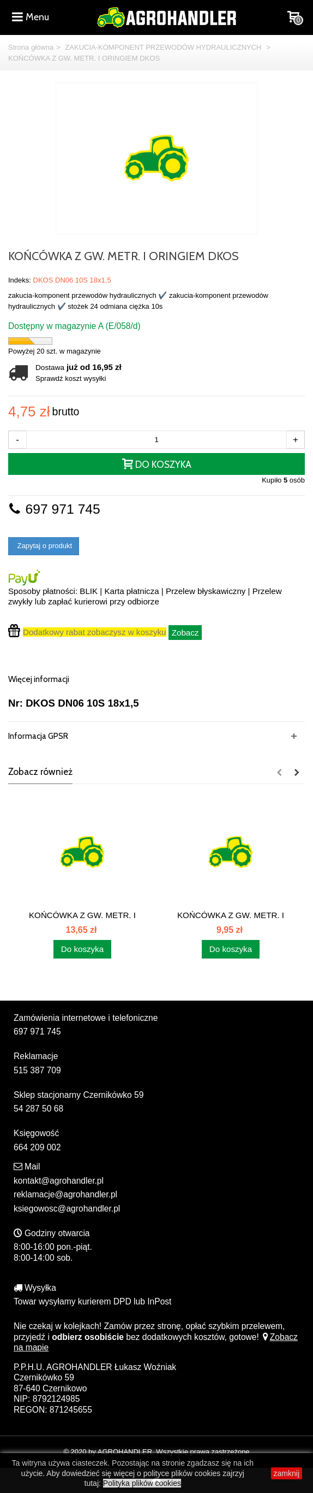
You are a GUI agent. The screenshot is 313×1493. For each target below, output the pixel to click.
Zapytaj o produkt (43, 546)
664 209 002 (37, 1147)
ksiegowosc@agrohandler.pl (67, 1208)
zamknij (286, 1473)
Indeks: (19, 280)
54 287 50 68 (38, 1108)
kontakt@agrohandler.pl (59, 1180)
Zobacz (185, 632)
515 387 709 (37, 1070)
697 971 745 (54, 509)
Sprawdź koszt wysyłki (70, 378)
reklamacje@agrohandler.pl (65, 1194)
